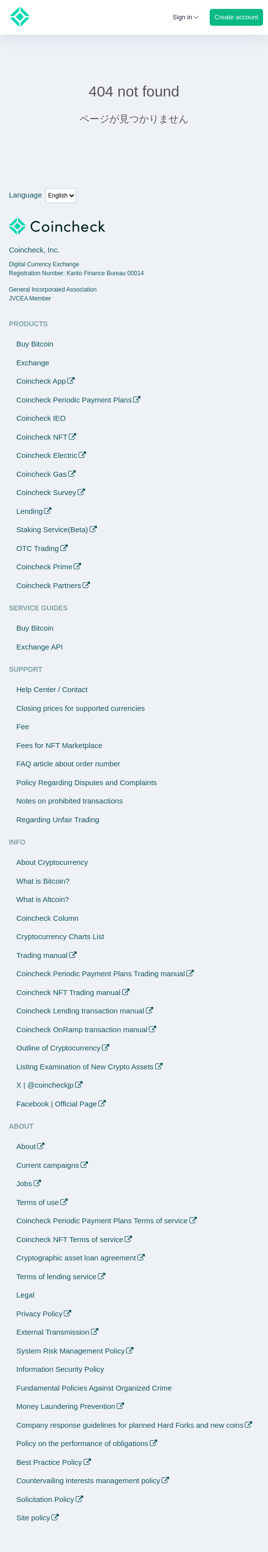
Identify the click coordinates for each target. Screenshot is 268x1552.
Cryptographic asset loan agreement (76, 1257)
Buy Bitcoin (34, 344)
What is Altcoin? (42, 899)
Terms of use (37, 1202)
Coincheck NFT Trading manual (68, 992)
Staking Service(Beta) (52, 529)
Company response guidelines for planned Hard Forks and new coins (129, 1425)
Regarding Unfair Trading (57, 819)
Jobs (24, 1183)
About (26, 1146)
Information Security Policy (60, 1369)
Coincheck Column (47, 918)
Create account (236, 17)
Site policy (33, 1517)
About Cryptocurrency (52, 862)
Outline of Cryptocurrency (58, 1048)
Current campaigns (47, 1165)
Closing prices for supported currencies (80, 708)
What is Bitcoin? (43, 881)
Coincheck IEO (41, 418)
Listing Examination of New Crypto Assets (85, 1066)
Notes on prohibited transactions (69, 801)
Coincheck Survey (46, 492)
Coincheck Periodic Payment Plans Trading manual (100, 973)
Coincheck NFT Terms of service (69, 1239)
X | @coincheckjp (45, 1085)
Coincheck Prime (44, 566)
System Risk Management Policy (70, 1351)
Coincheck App (41, 381)
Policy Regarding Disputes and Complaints (86, 782)
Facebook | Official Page (56, 1104)
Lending (29, 511)
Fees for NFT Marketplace (59, 745)
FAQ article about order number (68, 763)
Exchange (32, 362)
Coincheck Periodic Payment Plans (74, 400)
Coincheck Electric (46, 455)
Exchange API (39, 647)
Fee (22, 726)
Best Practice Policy (49, 1462)
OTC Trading (37, 548)
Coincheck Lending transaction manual (80, 1010)
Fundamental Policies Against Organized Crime (94, 1388)
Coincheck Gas (41, 474)
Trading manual (42, 955)
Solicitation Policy (45, 1499)
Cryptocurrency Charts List (60, 936)
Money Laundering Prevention (65, 1406)
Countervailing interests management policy (88, 1480)
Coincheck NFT (41, 437)
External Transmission (52, 1332)
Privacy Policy (39, 1313)
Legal (25, 1295)
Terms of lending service (56, 1276)
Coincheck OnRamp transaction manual (81, 1029)
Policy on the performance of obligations (82, 1443)
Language (25, 195)
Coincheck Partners (48, 585)
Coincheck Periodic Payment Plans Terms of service (102, 1220)
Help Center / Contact (52, 689)
